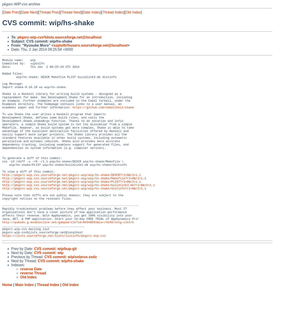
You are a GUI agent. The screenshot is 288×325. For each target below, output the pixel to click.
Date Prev (11, 12)
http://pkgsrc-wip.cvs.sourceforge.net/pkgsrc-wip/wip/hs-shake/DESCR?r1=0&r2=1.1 (71, 198)
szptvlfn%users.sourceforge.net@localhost (91, 45)
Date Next (29, 12)
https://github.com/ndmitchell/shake (103, 117)
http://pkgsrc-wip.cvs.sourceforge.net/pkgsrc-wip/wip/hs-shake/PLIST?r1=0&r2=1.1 (71, 207)
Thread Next (71, 12)
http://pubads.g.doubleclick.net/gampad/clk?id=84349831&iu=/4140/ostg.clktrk (68, 255)
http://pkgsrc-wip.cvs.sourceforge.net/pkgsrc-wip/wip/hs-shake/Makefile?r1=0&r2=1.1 (74, 202)
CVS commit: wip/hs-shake (61, 297)
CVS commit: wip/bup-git (55, 284)
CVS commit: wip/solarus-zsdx (70, 293)
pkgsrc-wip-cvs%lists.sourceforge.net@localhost (59, 37)
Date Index (91, 12)
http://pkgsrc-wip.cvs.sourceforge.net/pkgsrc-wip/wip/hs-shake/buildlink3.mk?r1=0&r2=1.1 (78, 211)
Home (7, 321)
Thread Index (113, 12)
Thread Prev (49, 12)
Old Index (133, 12)
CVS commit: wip (48, 289)
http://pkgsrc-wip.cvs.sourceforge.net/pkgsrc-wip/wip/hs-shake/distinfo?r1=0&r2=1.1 (74, 215)
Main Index (24, 321)
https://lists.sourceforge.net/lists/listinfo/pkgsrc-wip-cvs (54, 271)
